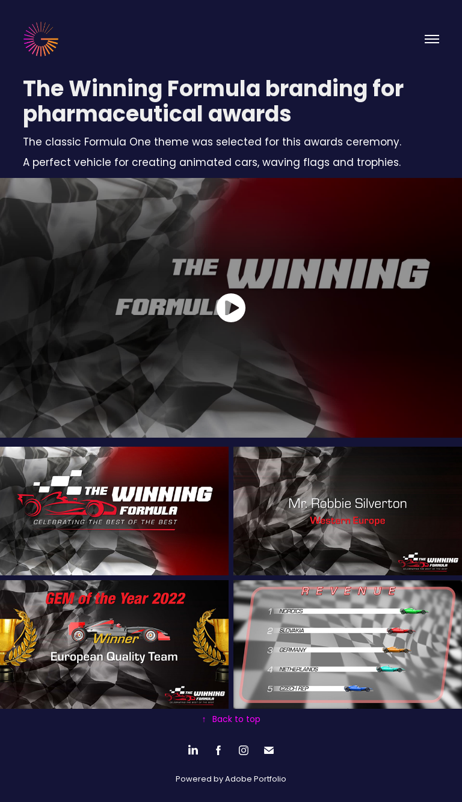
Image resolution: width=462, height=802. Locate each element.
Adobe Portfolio (255, 779)
